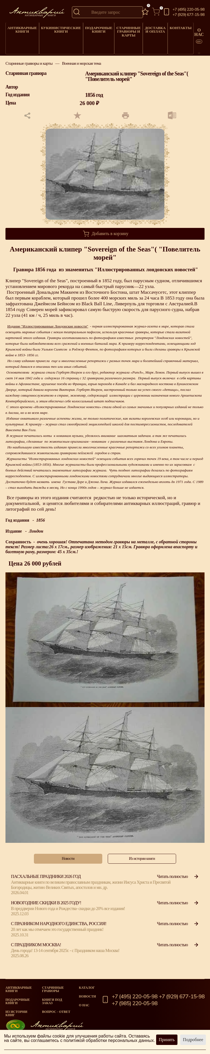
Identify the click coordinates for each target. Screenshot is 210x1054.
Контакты (167, 26)
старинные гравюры (53, 989)
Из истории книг (16, 1013)
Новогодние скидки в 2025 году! (46, 905)
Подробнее (193, 1039)
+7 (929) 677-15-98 (189, 15)
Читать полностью (178, 879)
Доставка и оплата (143, 28)
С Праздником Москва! (36, 947)
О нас (84, 1005)
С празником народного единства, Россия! (58, 926)
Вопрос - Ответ (56, 1011)
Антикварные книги (21, 28)
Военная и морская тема (81, 66)
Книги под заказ (52, 1001)
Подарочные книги (89, 28)
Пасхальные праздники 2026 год (46, 879)
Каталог (87, 987)
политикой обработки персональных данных (109, 1040)
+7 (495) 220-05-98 (189, 10)
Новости (87, 996)
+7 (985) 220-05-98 (135, 1003)
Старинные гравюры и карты (117, 29)
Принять (167, 1039)
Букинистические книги (55, 28)
